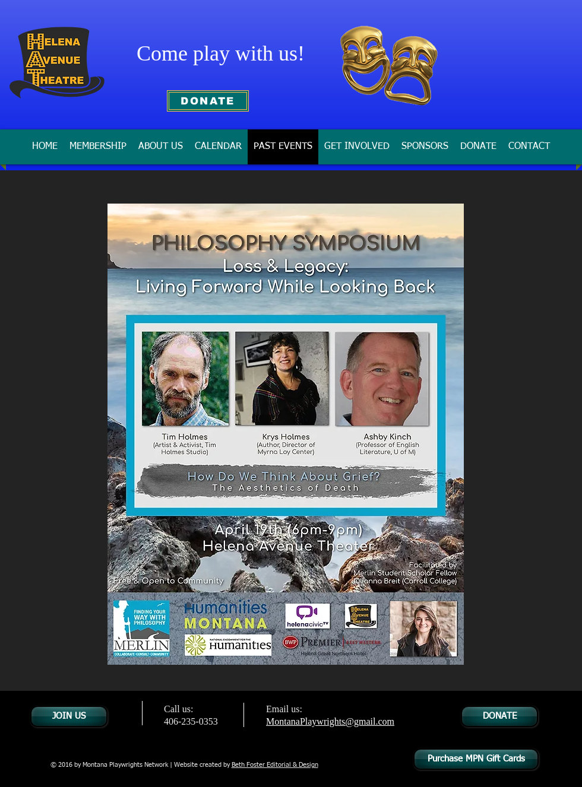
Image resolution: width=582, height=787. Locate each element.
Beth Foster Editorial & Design (275, 764)
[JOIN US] (68, 716)
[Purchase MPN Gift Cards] (476, 759)
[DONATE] (208, 101)
